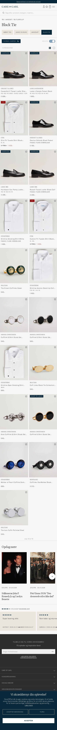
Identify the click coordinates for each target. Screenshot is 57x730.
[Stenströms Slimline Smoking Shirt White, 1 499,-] (14, 222)
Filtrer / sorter (11, 41)
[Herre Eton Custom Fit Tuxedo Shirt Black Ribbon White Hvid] (43, 216)
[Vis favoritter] (47, 7)
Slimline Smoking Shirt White (12, 239)
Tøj (3, 19)
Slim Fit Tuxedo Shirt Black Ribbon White (11, 140)
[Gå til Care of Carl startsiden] (10, 7)
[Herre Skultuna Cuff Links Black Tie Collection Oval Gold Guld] (43, 362)
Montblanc (34, 479)
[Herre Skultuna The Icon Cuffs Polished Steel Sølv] (14, 507)
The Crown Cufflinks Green (11, 288)
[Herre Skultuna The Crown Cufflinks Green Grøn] (14, 265)
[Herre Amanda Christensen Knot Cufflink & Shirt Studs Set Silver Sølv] (14, 411)
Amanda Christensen (8, 334)
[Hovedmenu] (53, 6)
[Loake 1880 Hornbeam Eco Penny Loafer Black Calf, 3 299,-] (14, 172)
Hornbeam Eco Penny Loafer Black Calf (12, 190)
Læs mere (29, 705)
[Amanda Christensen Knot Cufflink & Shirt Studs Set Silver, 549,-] (14, 416)
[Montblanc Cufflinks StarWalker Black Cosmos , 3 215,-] (43, 464)
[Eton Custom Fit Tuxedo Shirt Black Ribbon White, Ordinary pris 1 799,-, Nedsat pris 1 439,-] (43, 222)
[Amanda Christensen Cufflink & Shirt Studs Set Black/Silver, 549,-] (43, 319)
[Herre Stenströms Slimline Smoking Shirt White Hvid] (14, 216)
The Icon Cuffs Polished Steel (12, 530)
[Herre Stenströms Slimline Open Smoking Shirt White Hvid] (14, 362)
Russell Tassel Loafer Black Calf (42, 190)
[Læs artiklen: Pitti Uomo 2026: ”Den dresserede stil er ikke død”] (42, 576)
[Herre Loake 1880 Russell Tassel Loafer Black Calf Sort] (43, 167)
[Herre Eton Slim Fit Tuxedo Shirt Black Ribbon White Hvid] (14, 117)
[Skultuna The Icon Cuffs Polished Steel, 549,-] (14, 512)
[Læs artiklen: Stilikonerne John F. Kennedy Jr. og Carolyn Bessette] (14, 576)
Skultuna (4, 285)
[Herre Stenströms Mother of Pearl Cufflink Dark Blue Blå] (14, 459)
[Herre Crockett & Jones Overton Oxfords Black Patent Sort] (43, 117)
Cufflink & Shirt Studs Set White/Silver (11, 337)
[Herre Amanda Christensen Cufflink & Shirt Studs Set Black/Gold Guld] (43, 411)
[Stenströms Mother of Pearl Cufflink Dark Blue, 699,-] (14, 464)
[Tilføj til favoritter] (25, 53)
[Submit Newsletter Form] (52, 651)
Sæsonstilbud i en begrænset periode (29, 1)
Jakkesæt (8, 19)
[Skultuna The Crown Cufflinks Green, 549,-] (14, 271)
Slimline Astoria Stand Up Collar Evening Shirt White (43, 288)
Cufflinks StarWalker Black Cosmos (40, 482)
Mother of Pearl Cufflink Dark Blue (12, 482)
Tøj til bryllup (19, 19)
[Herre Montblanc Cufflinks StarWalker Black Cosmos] (43, 459)
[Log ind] (44, 6)
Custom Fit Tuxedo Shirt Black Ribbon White (42, 239)
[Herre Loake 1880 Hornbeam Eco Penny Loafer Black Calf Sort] (14, 167)
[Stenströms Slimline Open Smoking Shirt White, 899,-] (14, 368)
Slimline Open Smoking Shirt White (12, 385)
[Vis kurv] (50, 7)
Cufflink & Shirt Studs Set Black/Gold (40, 434)
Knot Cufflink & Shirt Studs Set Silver (13, 434)
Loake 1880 (4, 187)
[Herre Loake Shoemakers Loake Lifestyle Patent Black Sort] (43, 68)
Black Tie (46, 32)
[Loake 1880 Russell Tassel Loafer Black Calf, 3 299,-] (43, 172)
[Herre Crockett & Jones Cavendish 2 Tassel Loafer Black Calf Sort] (14, 68)
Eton (2, 137)
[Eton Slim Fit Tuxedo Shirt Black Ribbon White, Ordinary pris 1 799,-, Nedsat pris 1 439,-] (14, 123)
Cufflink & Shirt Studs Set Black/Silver (40, 337)
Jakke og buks (21, 32)
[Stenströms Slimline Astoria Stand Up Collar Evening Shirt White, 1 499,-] (43, 271)
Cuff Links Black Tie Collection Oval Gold (42, 385)
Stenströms (5, 236)
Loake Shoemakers (36, 88)
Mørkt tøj (7, 32)
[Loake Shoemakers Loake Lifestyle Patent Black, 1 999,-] (43, 74)
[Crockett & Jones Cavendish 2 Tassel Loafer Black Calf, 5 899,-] (14, 74)
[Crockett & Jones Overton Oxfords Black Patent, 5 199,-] (43, 123)
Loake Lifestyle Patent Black (41, 91)
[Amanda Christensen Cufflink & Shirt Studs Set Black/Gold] (43, 416)
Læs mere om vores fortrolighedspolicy (28, 657)
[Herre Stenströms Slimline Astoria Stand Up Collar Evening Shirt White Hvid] (43, 265)
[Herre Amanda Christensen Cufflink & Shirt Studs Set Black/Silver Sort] (43, 314)
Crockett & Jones (7, 88)
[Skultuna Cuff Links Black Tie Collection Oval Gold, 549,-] (43, 368)
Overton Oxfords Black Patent (41, 140)
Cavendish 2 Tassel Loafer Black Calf (13, 91)
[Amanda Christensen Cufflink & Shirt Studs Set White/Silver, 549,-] (14, 319)
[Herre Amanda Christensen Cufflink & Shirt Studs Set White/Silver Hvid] (14, 314)
